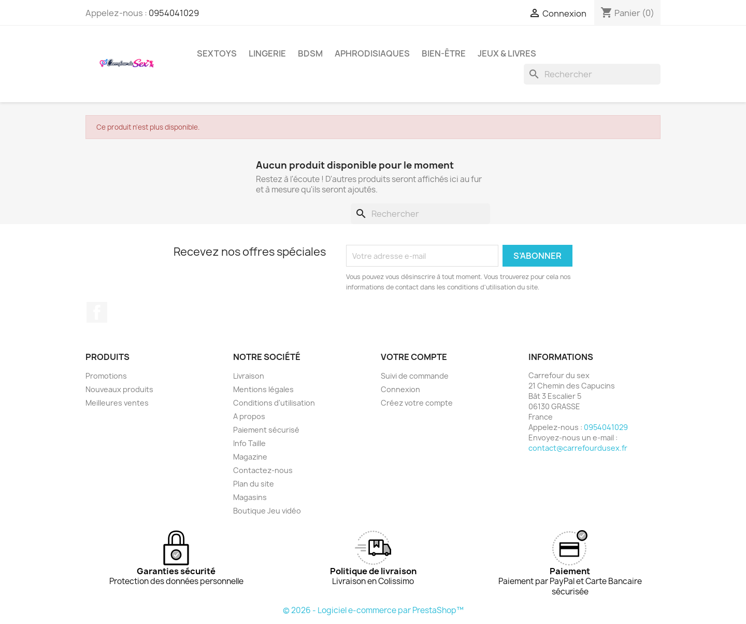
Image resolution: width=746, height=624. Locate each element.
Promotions (106, 376)
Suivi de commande (415, 376)
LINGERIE (267, 53)
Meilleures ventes (117, 403)
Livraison (248, 376)
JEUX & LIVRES (507, 53)
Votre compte (414, 357)
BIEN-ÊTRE (444, 53)
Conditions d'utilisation (274, 403)
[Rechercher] (592, 74)
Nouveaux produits (119, 389)
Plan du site (253, 484)
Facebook (97, 312)
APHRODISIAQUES (372, 53)
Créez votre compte (417, 403)
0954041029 (174, 13)
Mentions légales (263, 389)
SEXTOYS (217, 53)
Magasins (250, 497)
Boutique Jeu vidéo (267, 511)
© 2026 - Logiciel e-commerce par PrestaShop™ (373, 610)
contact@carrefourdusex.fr (577, 448)
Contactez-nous (263, 470)
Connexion (400, 389)
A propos (249, 416)
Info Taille (249, 443)
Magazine (250, 457)
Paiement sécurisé (266, 430)
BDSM (310, 53)
